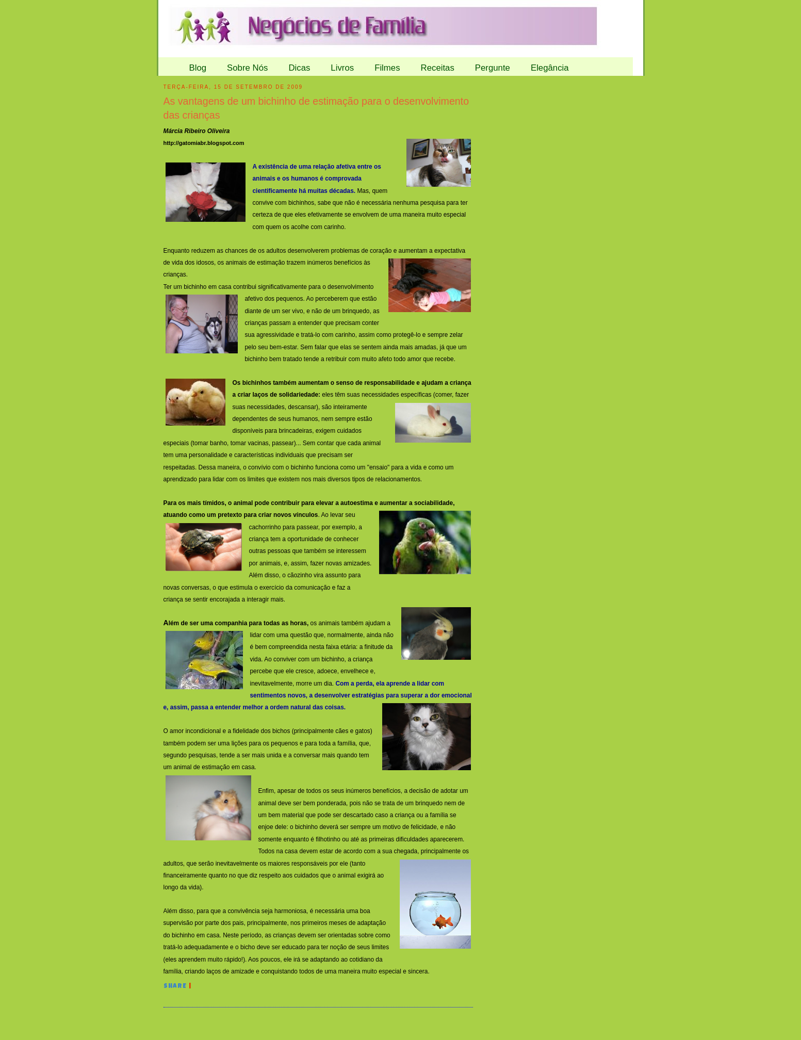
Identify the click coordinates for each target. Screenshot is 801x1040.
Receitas (437, 68)
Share (175, 987)
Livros (342, 68)
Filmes (387, 68)
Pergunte (492, 68)
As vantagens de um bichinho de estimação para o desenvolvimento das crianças (316, 108)
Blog (198, 68)
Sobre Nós (247, 68)
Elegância (550, 68)
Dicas (299, 68)
